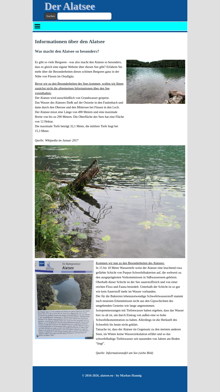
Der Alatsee (69, 6)
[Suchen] (84, 16)
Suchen (50, 16)
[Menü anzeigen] (37, 26)
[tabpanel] (110, 46)
